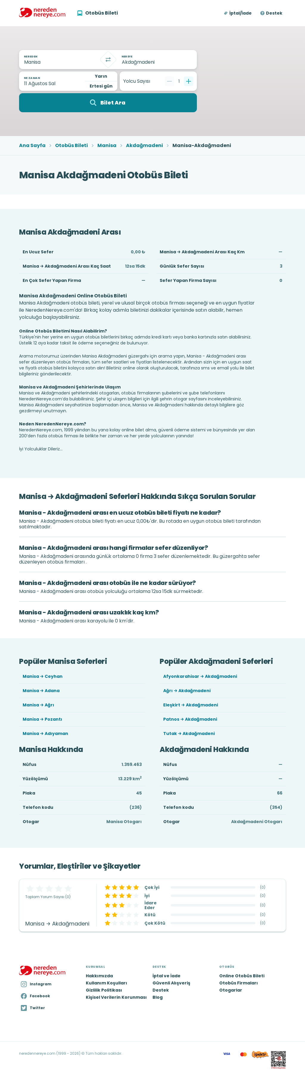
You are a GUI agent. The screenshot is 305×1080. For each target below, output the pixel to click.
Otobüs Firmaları (238, 983)
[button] (238, 13)
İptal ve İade (166, 976)
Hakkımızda (99, 976)
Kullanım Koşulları (106, 983)
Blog (157, 997)
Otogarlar (230, 990)
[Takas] (108, 59)
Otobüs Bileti (71, 146)
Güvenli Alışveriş (171, 983)
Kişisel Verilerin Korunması (116, 997)
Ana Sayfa (32, 146)
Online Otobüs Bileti (241, 976)
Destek (274, 13)
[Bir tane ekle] (188, 81)
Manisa (106, 146)
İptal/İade (240, 13)
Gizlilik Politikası (104, 990)
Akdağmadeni (144, 146)
